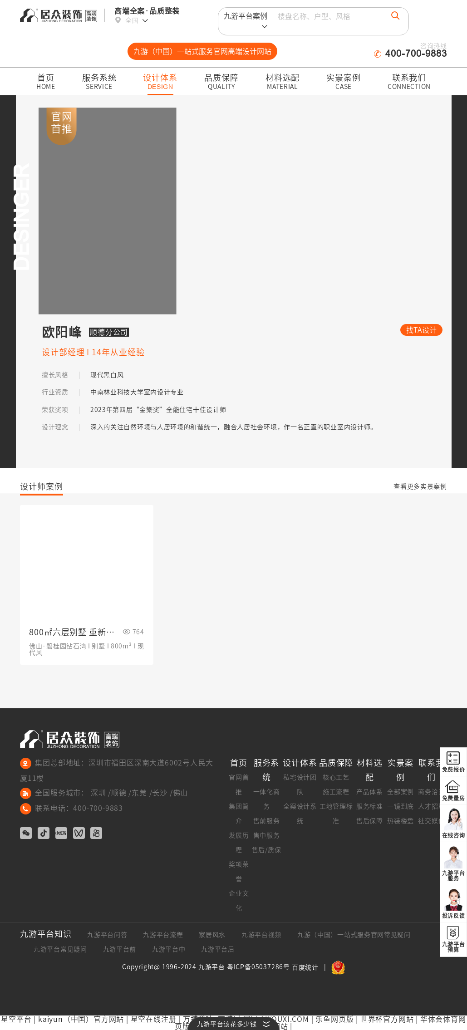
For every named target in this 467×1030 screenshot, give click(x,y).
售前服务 (266, 821)
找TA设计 (421, 330)
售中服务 (266, 835)
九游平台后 (218, 949)
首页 (238, 763)
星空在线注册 (154, 1019)
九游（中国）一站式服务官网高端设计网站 (202, 51)
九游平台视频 (261, 935)
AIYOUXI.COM (284, 1019)
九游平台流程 (163, 935)
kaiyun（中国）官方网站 (81, 1019)
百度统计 (305, 967)
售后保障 (369, 821)
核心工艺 (336, 777)
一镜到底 (400, 806)
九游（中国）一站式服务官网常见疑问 (354, 935)
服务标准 (369, 806)
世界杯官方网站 (387, 1019)
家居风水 (212, 935)
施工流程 (336, 792)
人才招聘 (431, 806)
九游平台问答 (107, 935)
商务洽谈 (431, 792)
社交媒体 (431, 821)
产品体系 (369, 792)
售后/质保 (266, 850)
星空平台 (16, 1019)
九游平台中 (169, 949)
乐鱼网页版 (334, 1019)
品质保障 (336, 763)
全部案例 (400, 792)
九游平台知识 (45, 934)
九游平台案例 (245, 22)
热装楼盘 (400, 821)
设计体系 (300, 763)
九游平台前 (120, 949)
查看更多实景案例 (420, 486)
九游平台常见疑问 (60, 949)
